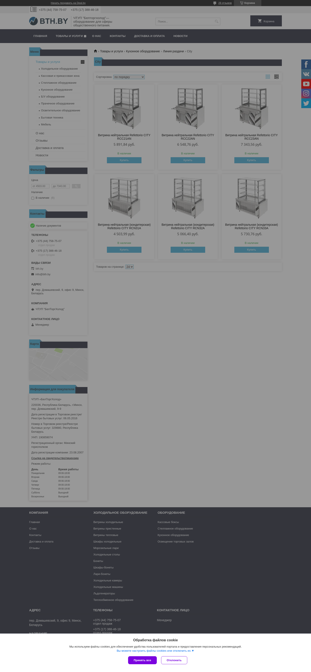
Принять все (142, 660)
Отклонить (174, 660)
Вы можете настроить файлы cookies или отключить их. (154, 650)
